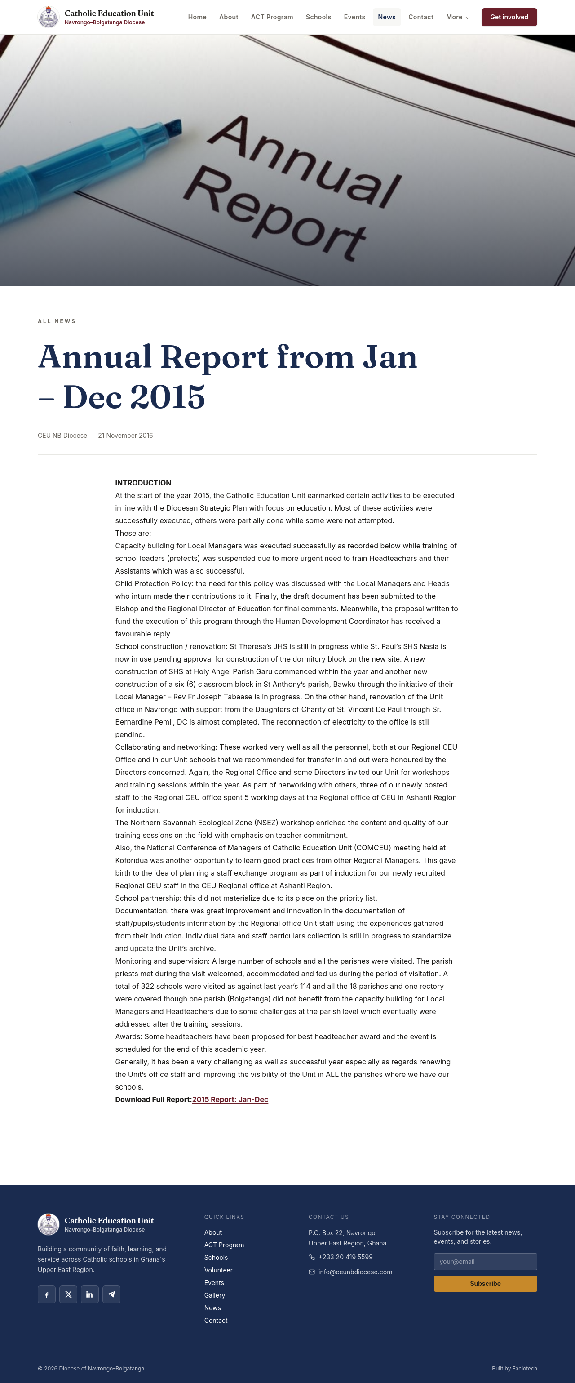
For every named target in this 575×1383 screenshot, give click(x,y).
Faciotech (525, 1368)
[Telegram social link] (111, 1294)
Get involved (509, 17)
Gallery (215, 1295)
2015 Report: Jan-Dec (230, 1099)
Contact (420, 17)
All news (57, 321)
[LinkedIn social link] (90, 1294)
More (457, 17)
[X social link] (68, 1294)
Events (355, 17)
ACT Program (272, 17)
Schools (319, 17)
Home (197, 17)
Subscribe (485, 1283)
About (229, 17)
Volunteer (218, 1270)
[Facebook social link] (47, 1294)
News (387, 17)
